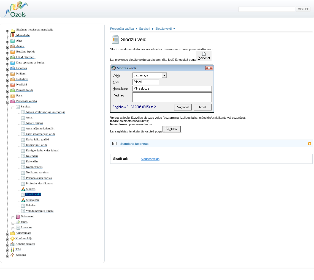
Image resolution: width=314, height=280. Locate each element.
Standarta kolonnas (134, 143)
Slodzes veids (150, 158)
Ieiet (4, 271)
